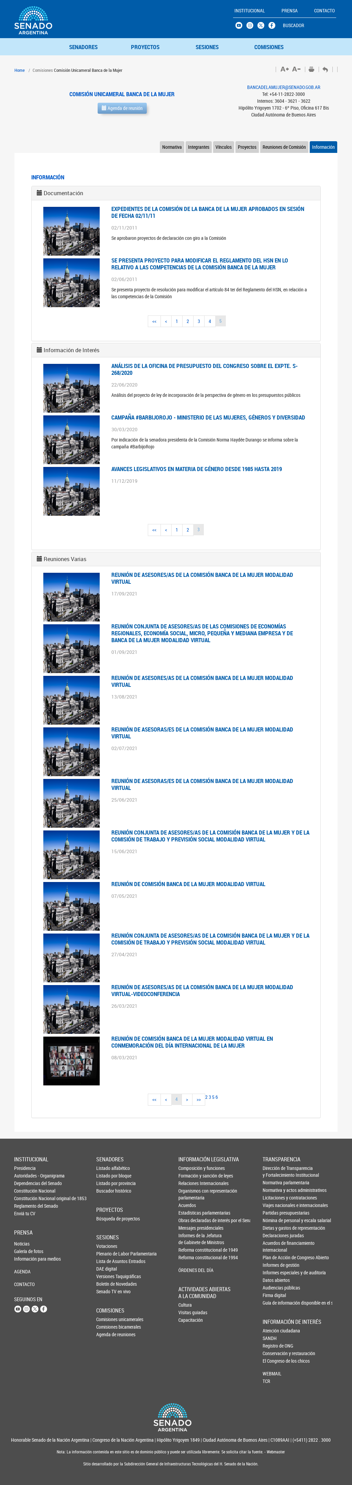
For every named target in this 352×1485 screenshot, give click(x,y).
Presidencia (25, 1168)
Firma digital (274, 1295)
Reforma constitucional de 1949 (190, 1250)
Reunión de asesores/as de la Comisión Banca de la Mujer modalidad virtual (202, 578)
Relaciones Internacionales (190, 1183)
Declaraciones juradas (274, 1235)
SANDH (270, 1338)
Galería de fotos (25, 1251)
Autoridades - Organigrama (25, 1175)
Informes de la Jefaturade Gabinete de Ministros (190, 1239)
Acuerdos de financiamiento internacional (274, 1246)
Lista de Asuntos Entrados (107, 1261)
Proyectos (247, 147)
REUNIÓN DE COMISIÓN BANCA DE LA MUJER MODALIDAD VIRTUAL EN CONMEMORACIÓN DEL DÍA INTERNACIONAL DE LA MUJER (192, 1042)
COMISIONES (269, 47)
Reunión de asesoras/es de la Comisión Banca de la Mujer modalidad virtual (202, 732)
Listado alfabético (107, 1168)
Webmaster (275, 1451)
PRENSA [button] (290, 10)
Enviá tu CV (24, 1213)
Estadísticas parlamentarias (190, 1212)
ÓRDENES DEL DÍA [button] (190, 1270)
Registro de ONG (274, 1345)
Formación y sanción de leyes (190, 1175)
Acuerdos (187, 1205)
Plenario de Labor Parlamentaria (107, 1253)
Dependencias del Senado (25, 1183)
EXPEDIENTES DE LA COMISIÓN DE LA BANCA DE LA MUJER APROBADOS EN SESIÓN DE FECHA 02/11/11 (207, 212)
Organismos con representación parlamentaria (190, 1194)
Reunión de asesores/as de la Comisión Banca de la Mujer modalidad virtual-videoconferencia (202, 990)
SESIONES (207, 47)
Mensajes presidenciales (190, 1228)
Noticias (22, 1243)
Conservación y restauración (274, 1353)
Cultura (185, 1305)
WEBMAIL (272, 1373)
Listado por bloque (107, 1175)
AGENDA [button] (22, 1271)
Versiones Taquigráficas (107, 1276)
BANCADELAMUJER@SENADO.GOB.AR (283, 87)
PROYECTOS (145, 47)
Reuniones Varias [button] (65, 559)
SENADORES (83, 47)
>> (199, 1099)
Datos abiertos (274, 1280)
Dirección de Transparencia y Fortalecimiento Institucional (274, 1171)
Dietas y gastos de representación (274, 1228)
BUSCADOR (293, 25)
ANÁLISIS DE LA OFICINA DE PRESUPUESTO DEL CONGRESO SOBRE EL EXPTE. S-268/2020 (204, 369)
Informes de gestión (274, 1265)
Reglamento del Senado (25, 1206)
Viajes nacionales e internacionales (274, 1205)
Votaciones (106, 1246)
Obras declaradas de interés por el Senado (190, 1220)
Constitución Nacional (25, 1190)
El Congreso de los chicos (274, 1361)
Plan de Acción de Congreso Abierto (274, 1257)
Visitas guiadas (189, 1312)
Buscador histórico (107, 1190)
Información (323, 147)
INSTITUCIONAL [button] (249, 10)
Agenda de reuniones (107, 1334)
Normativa (172, 147)
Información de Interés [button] (71, 350)
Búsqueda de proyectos (107, 1218)
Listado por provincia (107, 1183)
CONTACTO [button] (324, 10)
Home (19, 70)
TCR (266, 1381)
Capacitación (189, 1320)
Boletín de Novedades (107, 1284)
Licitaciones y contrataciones (274, 1197)
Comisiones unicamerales (107, 1319)
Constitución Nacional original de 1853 (25, 1198)
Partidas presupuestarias (274, 1212)
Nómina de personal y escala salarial (274, 1220)
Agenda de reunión (122, 108)
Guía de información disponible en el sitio (274, 1302)
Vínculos (224, 147)
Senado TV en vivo (107, 1291)
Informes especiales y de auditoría (274, 1272)
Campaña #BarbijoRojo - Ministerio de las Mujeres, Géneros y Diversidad (208, 417)
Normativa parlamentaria (274, 1182)
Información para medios (25, 1258)
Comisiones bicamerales (107, 1327)
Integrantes (198, 147)
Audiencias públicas (274, 1287)
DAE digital (106, 1268)
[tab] (176, 193)
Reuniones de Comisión (284, 147)
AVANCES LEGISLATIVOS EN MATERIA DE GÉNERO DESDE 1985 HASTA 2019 (196, 469)
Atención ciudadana (274, 1330)
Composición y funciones (190, 1168)
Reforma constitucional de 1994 (190, 1257)
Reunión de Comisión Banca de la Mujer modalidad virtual (188, 884)
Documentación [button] (63, 193)
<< (154, 321)
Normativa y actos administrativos (274, 1190)
